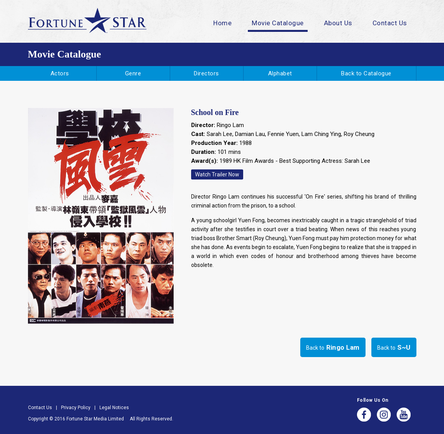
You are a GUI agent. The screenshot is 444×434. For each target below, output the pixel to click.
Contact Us (390, 23)
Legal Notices (114, 407)
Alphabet (280, 73)
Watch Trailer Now (217, 174)
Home (222, 23)
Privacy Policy (76, 407)
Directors (206, 73)
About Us (338, 23)
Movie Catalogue (278, 23)
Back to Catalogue (366, 73)
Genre (133, 73)
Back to (333, 347)
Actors (59, 73)
